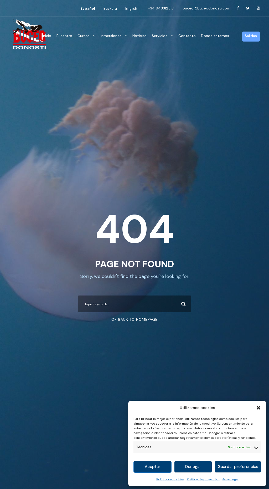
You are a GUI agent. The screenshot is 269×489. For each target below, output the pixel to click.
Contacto (187, 35)
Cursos (83, 35)
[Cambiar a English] (131, 8)
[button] (258, 407)
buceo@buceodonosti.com (206, 8)
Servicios (159, 35)
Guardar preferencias (238, 466)
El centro (64, 35)
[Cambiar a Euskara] (110, 8)
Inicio (46, 35)
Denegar (193, 466)
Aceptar (152, 466)
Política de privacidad (203, 479)
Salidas (251, 35)
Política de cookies (170, 479)
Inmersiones (111, 35)
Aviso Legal (230, 479)
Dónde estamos (215, 35)
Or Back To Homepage (134, 319)
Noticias (139, 35)
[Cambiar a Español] (88, 8)
